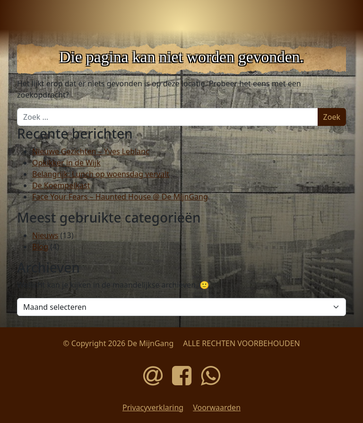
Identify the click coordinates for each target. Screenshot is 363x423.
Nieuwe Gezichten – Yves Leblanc (90, 151)
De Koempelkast (61, 185)
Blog (40, 246)
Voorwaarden (217, 407)
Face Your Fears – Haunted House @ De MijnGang (120, 196)
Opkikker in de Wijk (66, 163)
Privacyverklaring (152, 407)
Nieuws (45, 235)
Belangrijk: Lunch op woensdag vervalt (100, 174)
